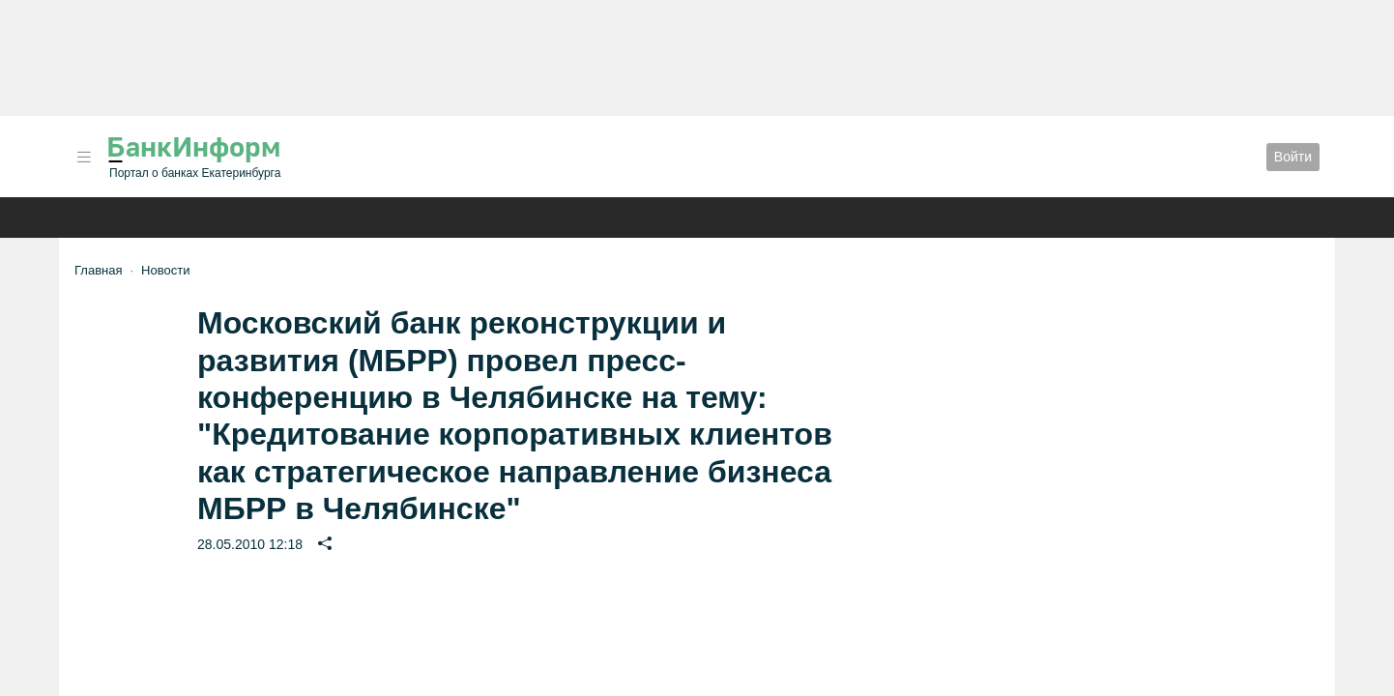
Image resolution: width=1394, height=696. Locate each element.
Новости (165, 270)
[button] (84, 157)
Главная (98, 270)
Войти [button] (1293, 156)
